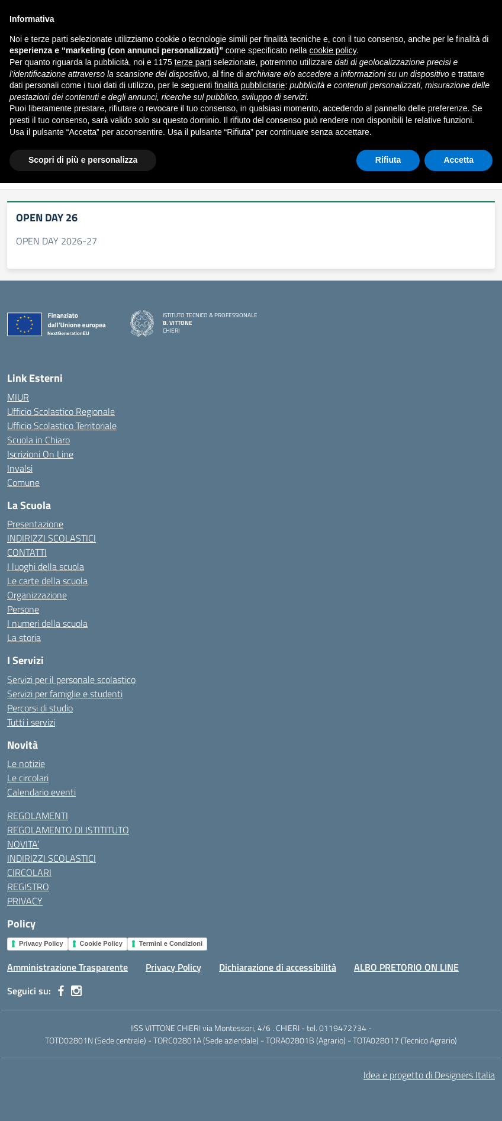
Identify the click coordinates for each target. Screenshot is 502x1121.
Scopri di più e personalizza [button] (82, 1098)
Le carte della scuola (47, 581)
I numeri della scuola (47, 623)
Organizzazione (37, 595)
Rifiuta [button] (388, 1098)
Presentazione (35, 524)
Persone (23, 609)
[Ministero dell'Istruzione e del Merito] (72, 11)
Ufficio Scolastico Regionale (61, 411)
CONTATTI (27, 552)
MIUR (18, 397)
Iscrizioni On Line (40, 454)
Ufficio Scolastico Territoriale (62, 425)
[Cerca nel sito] (474, 49)
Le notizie (26, 763)
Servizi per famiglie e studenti (65, 694)
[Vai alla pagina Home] (28, 93)
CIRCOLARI (29, 872)
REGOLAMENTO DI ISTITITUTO (68, 830)
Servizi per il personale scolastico (71, 679)
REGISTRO (28, 887)
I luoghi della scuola (45, 566)
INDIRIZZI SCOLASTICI (51, 538)
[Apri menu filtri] (488, 171)
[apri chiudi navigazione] (20, 49)
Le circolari (28, 778)
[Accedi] (483, 12)
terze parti (193, 1000)
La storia (24, 637)
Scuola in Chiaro (38, 440)
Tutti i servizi (31, 722)
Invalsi (20, 468)
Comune (23, 482)
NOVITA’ (23, 844)
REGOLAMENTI (37, 815)
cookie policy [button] (333, 989)
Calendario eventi (41, 792)
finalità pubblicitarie (249, 1023)
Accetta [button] (458, 1098)
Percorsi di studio (40, 708)
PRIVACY (25, 901)
